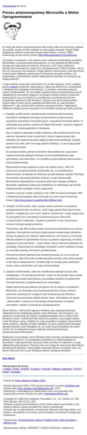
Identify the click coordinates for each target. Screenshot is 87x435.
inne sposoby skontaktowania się (35, 388)
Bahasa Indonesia (62, 369)
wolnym (14, 87)
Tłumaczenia (9, 6)
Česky (16, 369)
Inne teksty (8, 358)
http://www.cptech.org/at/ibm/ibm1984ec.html (38, 200)
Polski (5, 372)
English (25, 369)
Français (46, 369)
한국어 (77, 369)
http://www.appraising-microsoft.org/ (57, 55)
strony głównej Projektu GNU (30, 380)
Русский (15, 372)
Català (7, 369)
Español (35, 369)
